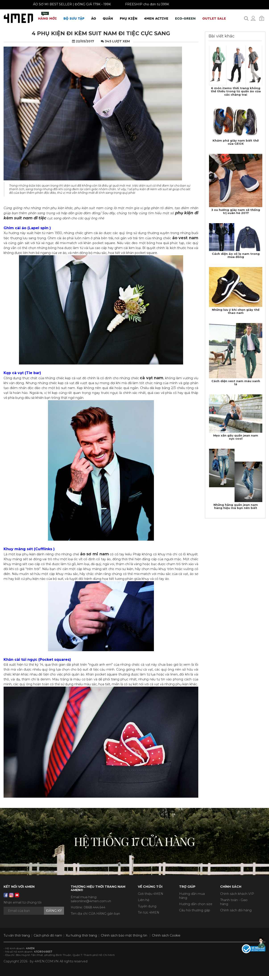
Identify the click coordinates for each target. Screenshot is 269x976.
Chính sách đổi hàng (236, 910)
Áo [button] (93, 18)
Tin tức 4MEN (148, 912)
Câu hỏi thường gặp (194, 910)
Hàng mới (47, 16)
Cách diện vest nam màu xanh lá (235, 382)
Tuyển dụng (147, 906)
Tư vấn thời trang (17, 935)
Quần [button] (108, 18)
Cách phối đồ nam (48, 935)
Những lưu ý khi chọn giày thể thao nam (235, 311)
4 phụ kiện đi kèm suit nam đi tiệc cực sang (101, 33)
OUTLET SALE (214, 18)
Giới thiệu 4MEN (150, 894)
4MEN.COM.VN (47, 961)
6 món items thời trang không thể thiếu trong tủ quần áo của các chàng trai (236, 91)
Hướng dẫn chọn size (195, 904)
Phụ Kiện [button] (128, 18)
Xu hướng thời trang (81, 935)
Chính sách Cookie (166, 935)
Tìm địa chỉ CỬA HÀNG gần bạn (95, 914)
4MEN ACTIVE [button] (156, 18)
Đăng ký (54, 910)
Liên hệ (143, 900)
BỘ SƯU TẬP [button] (73, 18)
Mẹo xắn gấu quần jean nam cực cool (235, 437)
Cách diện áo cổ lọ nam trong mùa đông (236, 255)
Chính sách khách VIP (237, 894)
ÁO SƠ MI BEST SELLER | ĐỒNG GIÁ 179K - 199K (69, 4)
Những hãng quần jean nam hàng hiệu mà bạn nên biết (235, 506)
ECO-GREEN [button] (185, 18)
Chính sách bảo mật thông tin (124, 935)
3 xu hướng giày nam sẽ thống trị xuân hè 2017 (235, 211)
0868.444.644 (94, 907)
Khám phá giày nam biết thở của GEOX (236, 142)
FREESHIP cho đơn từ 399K (145, 4)
